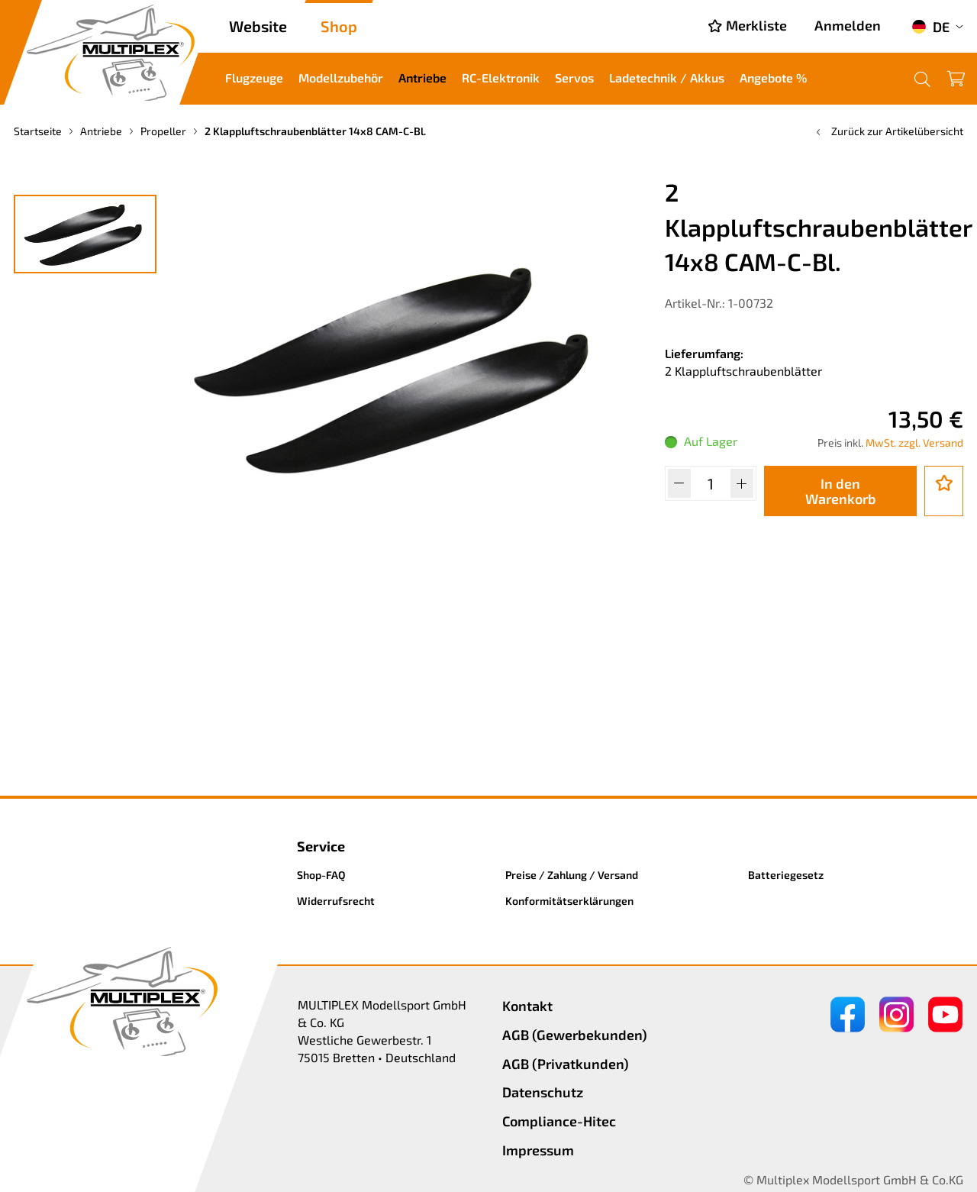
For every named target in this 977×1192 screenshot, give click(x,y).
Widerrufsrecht (336, 900)
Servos (574, 77)
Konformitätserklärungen (569, 900)
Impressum (538, 1150)
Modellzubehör (340, 77)
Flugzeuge (254, 77)
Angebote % (773, 77)
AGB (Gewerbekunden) (574, 1034)
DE (930, 26)
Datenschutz (542, 1092)
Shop (339, 26)
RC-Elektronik (501, 77)
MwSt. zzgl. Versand (914, 442)
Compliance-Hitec (559, 1121)
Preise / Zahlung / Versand (571, 874)
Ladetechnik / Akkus (666, 77)
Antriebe (422, 77)
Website (258, 26)
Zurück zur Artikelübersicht (888, 130)
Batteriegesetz (786, 874)
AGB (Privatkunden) (565, 1063)
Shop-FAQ (321, 874)
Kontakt (527, 1005)
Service (321, 846)
